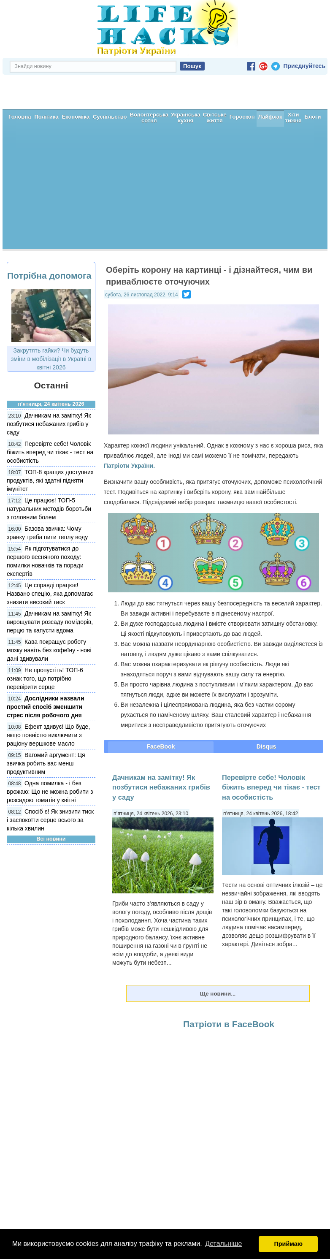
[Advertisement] (165, 160)
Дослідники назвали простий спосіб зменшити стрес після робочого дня (45, 677)
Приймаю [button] (288, 1243)
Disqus (266, 716)
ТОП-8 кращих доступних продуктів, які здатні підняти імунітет (50, 450)
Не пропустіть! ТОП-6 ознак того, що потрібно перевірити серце (45, 648)
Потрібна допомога (49, 245)
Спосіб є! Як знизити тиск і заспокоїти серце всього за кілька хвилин (50, 790)
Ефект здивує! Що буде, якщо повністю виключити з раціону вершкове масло (48, 705)
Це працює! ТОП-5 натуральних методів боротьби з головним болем (49, 479)
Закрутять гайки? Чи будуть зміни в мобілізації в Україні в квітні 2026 (51, 329)
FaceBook (161, 716)
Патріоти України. (129, 435)
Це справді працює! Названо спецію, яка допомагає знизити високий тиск (50, 563)
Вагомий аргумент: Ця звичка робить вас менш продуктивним (46, 733)
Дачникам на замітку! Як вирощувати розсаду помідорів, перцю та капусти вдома (50, 592)
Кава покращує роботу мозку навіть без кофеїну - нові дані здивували (49, 620)
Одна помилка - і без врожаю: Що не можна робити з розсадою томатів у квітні (50, 761)
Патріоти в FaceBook (228, 994)
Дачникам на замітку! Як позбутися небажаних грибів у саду (49, 394)
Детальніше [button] (223, 1243)
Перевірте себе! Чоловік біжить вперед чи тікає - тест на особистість (50, 422)
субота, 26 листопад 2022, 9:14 (141, 265)
